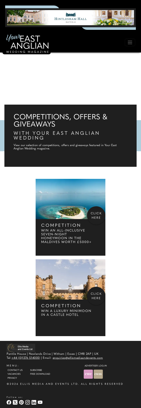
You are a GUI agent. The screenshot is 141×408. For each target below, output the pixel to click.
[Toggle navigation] (130, 42)
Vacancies (14, 374)
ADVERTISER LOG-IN (96, 366)
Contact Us (15, 370)
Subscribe (36, 370)
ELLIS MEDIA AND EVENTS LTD (49, 384)
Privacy (12, 378)
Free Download (40, 374)
